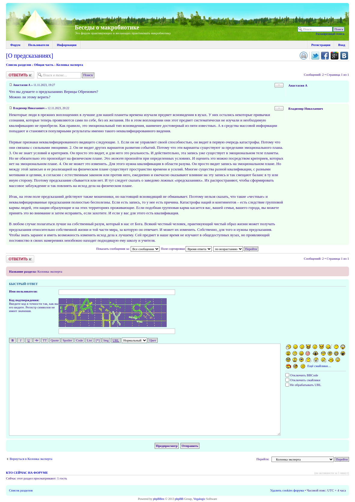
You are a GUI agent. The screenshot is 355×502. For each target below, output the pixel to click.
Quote (55, 340)
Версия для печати (304, 56)
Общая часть (43, 64)
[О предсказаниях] (29, 55)
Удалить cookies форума (287, 490)
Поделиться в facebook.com (325, 56)
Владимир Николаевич (29, 108)
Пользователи (38, 45)
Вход (341, 45)
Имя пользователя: (23, 291)
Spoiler (67, 340)
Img (106, 340)
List (89, 340)
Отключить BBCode (301, 375)
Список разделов (18, 64)
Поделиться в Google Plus (334, 56)
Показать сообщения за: (127, 248)
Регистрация (320, 45)
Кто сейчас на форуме (27, 472)
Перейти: (262, 459)
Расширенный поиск (330, 33)
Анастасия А (22, 85)
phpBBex (159, 498)
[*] (98, 340)
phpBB (179, 498)
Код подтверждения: (24, 300)
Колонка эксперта (69, 64)
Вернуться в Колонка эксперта (31, 459)
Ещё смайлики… (319, 366)
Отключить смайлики (302, 380)
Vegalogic (199, 498)
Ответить (20, 75)
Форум (15, 45)
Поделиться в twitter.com (315, 56)
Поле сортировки (186, 248)
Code (79, 340)
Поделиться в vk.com (344, 56)
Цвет (152, 340)
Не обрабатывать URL (303, 385)
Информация (67, 45)
